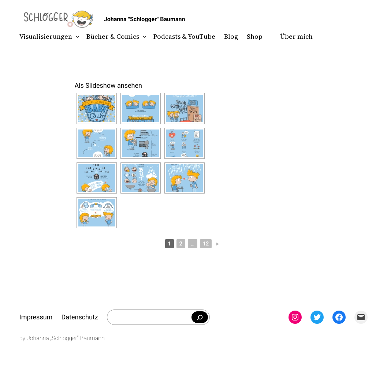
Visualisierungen (45, 36)
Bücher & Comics (112, 36)
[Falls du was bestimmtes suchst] (199, 317)
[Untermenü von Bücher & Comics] (143, 37)
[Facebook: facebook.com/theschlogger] (339, 317)
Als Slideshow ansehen (108, 85)
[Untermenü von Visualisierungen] (76, 37)
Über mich (296, 36)
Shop (255, 36)
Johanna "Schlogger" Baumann (144, 19)
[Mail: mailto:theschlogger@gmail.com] (361, 317)
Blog (231, 36)
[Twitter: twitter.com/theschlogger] (317, 317)
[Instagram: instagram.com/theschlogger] (295, 317)
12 (206, 244)
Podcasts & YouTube (184, 36)
